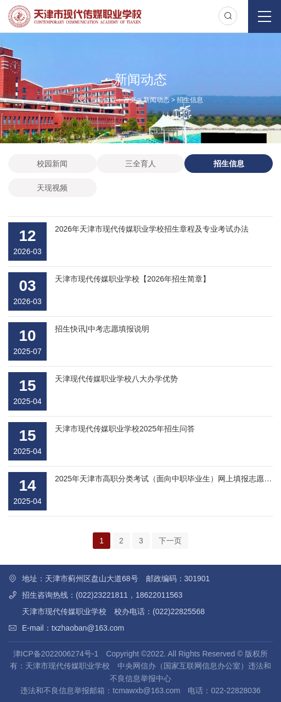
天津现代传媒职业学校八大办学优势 (116, 378)
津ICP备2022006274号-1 (56, 653)
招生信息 (190, 100)
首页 (129, 100)
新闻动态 (156, 100)
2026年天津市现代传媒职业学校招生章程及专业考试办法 (152, 228)
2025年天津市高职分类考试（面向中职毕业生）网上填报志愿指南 (167, 478)
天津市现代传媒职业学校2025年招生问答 (125, 428)
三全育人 (140, 163)
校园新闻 (52, 163)
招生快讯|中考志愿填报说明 (102, 328)
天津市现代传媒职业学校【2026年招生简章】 (132, 278)
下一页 (170, 540)
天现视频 (52, 187)
